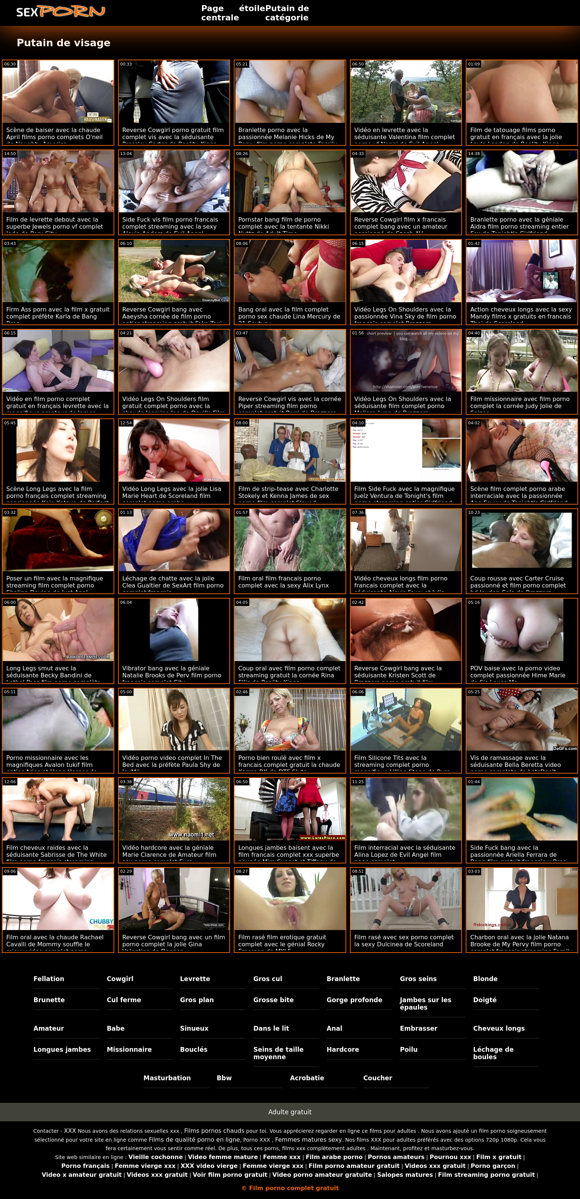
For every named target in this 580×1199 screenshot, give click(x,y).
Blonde (485, 979)
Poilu (409, 1049)
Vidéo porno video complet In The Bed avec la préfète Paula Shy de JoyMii (172, 764)
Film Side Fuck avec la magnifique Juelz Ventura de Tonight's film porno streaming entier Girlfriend (404, 495)
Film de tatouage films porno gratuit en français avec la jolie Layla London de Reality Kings (516, 137)
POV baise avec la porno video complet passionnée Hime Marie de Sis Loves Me (517, 675)
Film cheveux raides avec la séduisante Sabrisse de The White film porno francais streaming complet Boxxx (56, 858)
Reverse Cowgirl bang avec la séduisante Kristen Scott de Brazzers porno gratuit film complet (398, 679)
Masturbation (167, 1078)
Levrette (195, 979)
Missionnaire (129, 1049)
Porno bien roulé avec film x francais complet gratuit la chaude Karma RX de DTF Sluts (289, 764)
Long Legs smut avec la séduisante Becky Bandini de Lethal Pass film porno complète (53, 675)
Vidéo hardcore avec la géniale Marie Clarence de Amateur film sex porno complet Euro (169, 854)
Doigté (484, 1000)
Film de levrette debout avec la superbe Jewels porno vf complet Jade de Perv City (54, 226)
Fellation (49, 979)
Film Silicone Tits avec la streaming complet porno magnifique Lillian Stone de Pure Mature (402, 768)
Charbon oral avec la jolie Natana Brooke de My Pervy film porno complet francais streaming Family (521, 944)
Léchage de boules (493, 1053)
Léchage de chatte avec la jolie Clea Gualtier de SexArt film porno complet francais (173, 585)
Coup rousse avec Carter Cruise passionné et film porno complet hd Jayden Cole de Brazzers (518, 585)
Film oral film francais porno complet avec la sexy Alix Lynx (283, 582)
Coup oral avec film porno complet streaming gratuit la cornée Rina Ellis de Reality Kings (289, 675)
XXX (70, 1130)
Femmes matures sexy (308, 1139)
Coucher (377, 1078)
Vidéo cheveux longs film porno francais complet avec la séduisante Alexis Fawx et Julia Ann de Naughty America (401, 589)
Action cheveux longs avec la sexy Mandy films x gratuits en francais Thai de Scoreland (521, 316)
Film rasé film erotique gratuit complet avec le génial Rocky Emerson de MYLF (282, 944)
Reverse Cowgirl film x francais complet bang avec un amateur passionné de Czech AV (401, 226)
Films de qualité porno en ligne (194, 1139)
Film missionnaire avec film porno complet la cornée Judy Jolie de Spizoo (520, 406)
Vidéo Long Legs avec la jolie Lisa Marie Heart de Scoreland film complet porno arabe (172, 495)
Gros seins (418, 979)
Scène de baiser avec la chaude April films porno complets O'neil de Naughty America (54, 137)
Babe (116, 1028)
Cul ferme (124, 1000)
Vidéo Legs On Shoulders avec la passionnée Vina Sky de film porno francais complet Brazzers (405, 316)
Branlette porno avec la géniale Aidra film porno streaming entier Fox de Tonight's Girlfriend (519, 226)
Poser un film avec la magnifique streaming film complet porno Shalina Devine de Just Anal (54, 585)
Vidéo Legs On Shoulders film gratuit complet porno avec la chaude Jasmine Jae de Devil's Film (173, 406)
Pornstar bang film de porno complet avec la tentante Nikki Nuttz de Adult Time (283, 226)
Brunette (49, 1000)
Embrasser (419, 1028)
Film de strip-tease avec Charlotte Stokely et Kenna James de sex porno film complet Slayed (288, 495)
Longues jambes (62, 1049)
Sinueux (194, 1028)
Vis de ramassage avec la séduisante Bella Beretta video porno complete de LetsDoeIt (515, 764)
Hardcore (343, 1049)
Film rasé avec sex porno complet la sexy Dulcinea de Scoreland (404, 941)
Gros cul (267, 979)
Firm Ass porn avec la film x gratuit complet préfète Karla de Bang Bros (57, 316)
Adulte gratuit (289, 1112)
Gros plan (197, 1000)
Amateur (49, 1028)
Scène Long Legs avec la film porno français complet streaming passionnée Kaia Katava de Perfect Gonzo (57, 499)
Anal (335, 1028)
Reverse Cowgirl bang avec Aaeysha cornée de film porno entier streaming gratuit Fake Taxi (172, 316)
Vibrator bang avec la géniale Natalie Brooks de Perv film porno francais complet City (172, 675)
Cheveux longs (499, 1028)
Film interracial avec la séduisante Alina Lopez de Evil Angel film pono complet (404, 854)
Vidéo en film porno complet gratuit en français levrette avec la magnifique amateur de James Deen (57, 409)
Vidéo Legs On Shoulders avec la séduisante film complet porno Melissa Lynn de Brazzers (402, 406)
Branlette (343, 979)
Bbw (224, 1078)
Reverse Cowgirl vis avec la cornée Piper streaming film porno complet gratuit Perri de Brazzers (289, 406)
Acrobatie (307, 1078)
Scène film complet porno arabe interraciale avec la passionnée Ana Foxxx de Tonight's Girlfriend (518, 495)
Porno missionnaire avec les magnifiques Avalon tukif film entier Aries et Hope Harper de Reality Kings (51, 768)
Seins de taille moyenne (278, 1053)
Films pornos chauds (214, 1130)
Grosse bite (273, 1000)
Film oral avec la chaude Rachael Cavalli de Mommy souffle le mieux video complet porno (55, 944)
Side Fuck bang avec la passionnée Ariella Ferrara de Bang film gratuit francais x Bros (518, 854)
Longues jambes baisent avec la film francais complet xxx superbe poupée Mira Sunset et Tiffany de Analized (288, 858)
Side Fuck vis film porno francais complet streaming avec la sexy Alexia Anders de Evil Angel (170, 226)
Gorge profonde (354, 1000)
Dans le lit (271, 1028)
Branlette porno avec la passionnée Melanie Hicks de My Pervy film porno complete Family (287, 137)
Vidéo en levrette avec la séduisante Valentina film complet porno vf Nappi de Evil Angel (404, 137)
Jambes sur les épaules (425, 1003)
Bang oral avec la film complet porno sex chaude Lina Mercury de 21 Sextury (289, 316)
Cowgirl (120, 979)
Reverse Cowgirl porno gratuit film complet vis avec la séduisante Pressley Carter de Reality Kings (173, 137)
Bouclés (194, 1049)
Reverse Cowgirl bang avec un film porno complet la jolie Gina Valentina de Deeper (173, 944)
